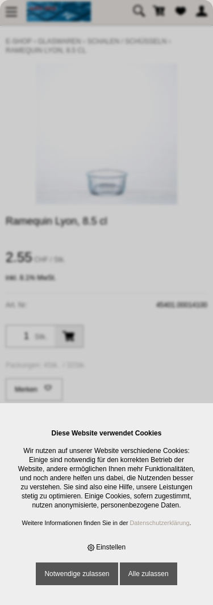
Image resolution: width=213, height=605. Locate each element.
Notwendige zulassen (76, 574)
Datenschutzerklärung (160, 522)
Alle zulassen (148, 574)
